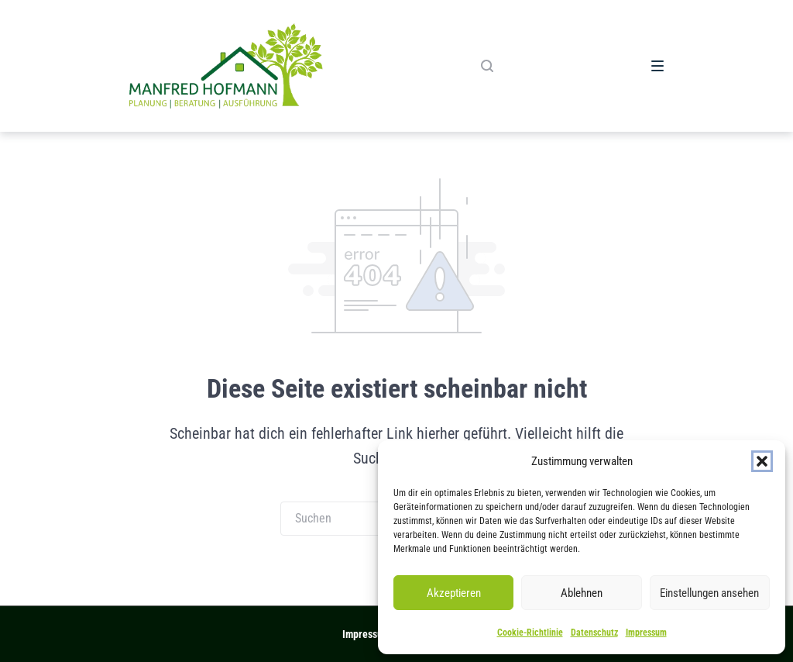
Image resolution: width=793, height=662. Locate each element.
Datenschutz (594, 632)
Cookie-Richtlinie (530, 632)
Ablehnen (581, 593)
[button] (762, 461)
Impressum (646, 632)
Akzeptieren (454, 593)
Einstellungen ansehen (709, 593)
